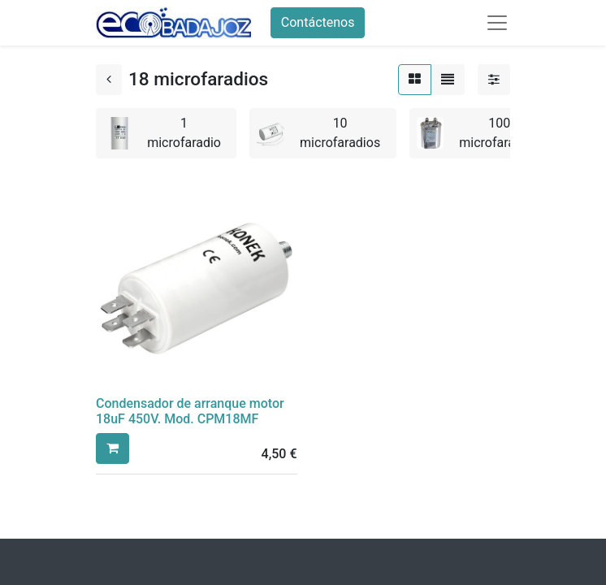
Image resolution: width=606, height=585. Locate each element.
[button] (112, 448)
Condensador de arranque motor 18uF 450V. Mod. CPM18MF (190, 411)
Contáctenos (318, 22)
